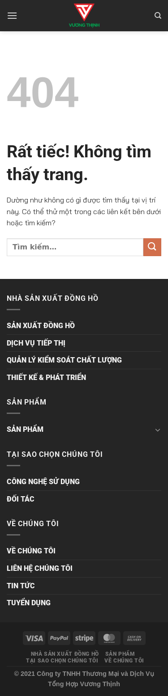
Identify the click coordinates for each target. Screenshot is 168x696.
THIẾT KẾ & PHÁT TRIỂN (46, 377)
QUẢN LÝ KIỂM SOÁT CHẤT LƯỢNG (64, 360)
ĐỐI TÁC (20, 499)
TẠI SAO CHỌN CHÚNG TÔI (62, 661)
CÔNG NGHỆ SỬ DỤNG (43, 481)
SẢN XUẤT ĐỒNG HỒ (41, 325)
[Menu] (12, 15)
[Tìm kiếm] (158, 15)
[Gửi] (152, 247)
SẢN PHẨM (25, 429)
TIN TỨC (21, 586)
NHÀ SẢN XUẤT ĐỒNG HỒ (65, 654)
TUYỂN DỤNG (29, 603)
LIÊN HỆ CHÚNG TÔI (40, 568)
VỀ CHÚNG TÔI (31, 551)
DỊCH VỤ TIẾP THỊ (36, 343)
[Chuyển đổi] (157, 429)
